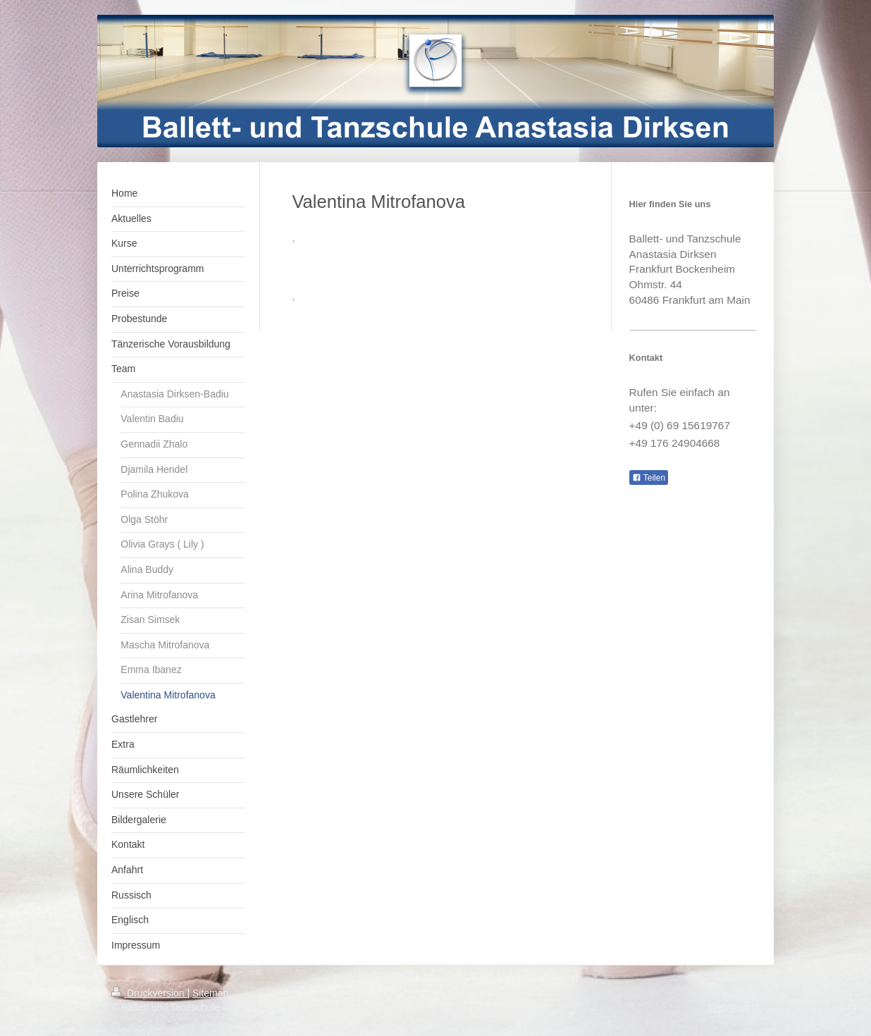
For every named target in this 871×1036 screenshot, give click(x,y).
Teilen (648, 478)
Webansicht (734, 1007)
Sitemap (210, 993)
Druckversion (149, 993)
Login (748, 993)
